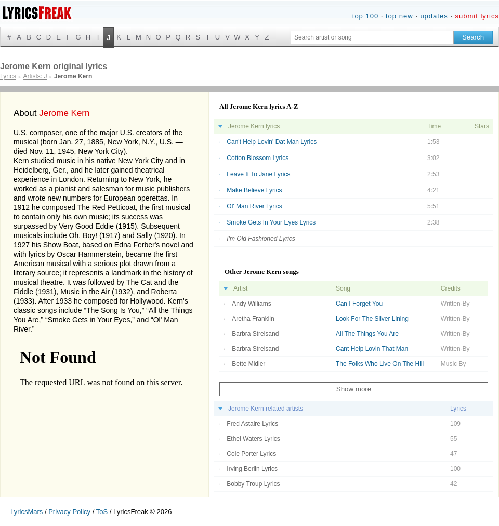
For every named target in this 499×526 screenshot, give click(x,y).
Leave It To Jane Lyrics (258, 174)
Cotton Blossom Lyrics (257, 158)
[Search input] (372, 37)
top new (399, 16)
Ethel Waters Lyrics (253, 438)
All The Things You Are (367, 333)
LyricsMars (26, 512)
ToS (102, 512)
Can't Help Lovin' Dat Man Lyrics (272, 142)
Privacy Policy (69, 512)
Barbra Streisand (255, 333)
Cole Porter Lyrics (251, 453)
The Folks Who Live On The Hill (380, 363)
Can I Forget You (359, 303)
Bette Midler (248, 363)
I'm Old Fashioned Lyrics (261, 238)
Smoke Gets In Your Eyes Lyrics (271, 222)
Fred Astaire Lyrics (252, 423)
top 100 (365, 16)
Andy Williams (251, 303)
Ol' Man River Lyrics (254, 206)
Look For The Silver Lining (372, 318)
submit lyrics (477, 16)
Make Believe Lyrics (254, 190)
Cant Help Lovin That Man (372, 348)
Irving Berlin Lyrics (252, 468)
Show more (353, 389)
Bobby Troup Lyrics (253, 484)
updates (434, 16)
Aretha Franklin (253, 318)
